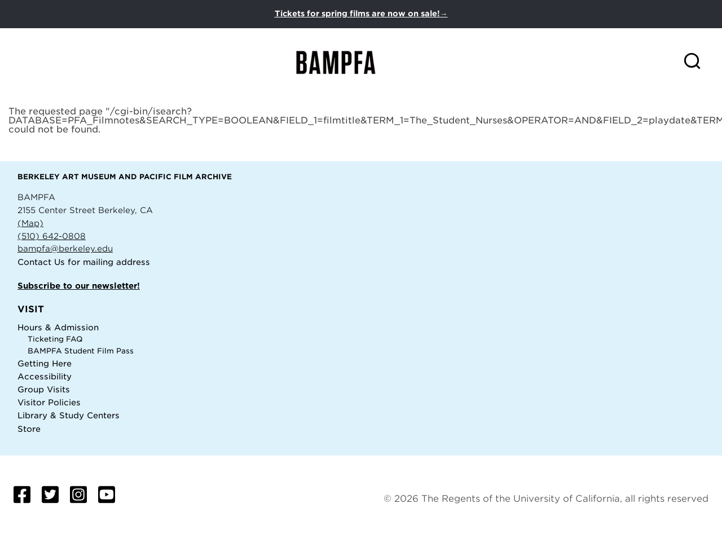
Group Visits (43, 389)
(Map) (30, 223)
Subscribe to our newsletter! (78, 285)
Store (29, 429)
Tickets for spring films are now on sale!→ (361, 13)
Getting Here (44, 363)
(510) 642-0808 (51, 236)
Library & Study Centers (68, 415)
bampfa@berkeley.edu (65, 248)
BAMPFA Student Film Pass (81, 351)
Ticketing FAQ (55, 339)
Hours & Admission (58, 327)
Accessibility (44, 376)
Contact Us (41, 262)
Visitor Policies (49, 402)
